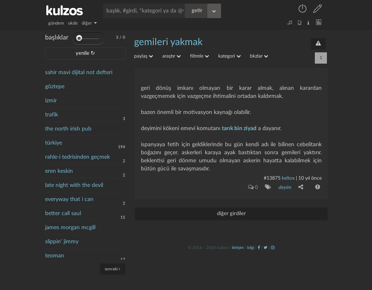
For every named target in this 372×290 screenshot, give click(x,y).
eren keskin (59, 171)
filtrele (199, 56)
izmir (51, 101)
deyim (284, 187)
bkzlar (259, 56)
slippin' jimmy (62, 241)
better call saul (63, 213)
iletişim (238, 248)
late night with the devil (74, 185)
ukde (73, 23)
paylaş (143, 56)
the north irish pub (68, 129)
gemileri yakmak (168, 42)
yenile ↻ (85, 53)
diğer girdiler (231, 213)
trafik (51, 115)
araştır (171, 56)
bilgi (250, 248)
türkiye (53, 143)
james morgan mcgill (70, 227)
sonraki (112, 269)
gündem (56, 23)
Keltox (289, 178)
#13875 (272, 178)
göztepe (54, 86)
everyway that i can (69, 199)
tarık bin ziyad (239, 128)
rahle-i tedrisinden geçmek (77, 157)
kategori (229, 56)
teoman (54, 256)
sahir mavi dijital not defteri (78, 72)
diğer (89, 23)
